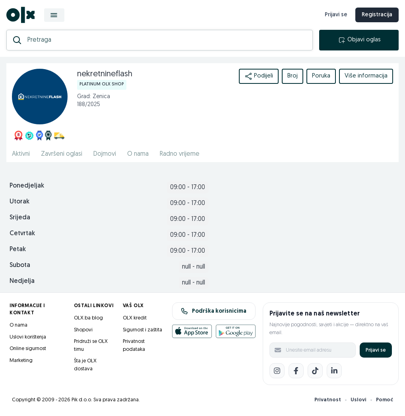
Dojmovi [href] (104, 154)
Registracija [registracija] (377, 15)
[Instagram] (277, 370)
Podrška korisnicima (213, 311)
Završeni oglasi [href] (61, 154)
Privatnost (327, 399)
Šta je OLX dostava (85, 364)
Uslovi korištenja (28, 337)
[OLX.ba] (20, 14)
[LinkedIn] (334, 370)
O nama (18, 325)
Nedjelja (22, 281)
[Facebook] (296, 370)
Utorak (19, 202)
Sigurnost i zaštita (142, 330)
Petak (18, 249)
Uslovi (358, 399)
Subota (20, 265)
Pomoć (384, 399)
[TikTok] (315, 370)
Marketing (21, 360)
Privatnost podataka (134, 345)
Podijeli (258, 76)
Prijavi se (376, 350)
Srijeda (20, 218)
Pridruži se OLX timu (91, 345)
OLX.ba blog (88, 318)
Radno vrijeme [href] (180, 154)
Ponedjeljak (27, 186)
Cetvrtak (22, 233)
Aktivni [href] (21, 154)
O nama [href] (138, 154)
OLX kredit (135, 318)
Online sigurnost (28, 348)
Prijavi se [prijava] (336, 15)
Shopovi (83, 330)
